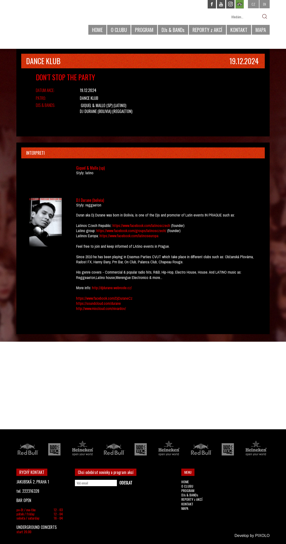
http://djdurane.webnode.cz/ (112, 287)
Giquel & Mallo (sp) (96, 105)
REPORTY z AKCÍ (207, 29)
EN (264, 4)
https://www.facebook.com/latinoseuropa (129, 235)
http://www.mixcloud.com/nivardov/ (101, 308)
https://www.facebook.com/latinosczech (141, 225)
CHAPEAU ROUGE (43, 19)
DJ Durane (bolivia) (95, 111)
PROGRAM (144, 29)
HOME (97, 29)
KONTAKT (238, 29)
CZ (253, 4)
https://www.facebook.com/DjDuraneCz (104, 298)
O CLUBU (119, 29)
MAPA (260, 29)
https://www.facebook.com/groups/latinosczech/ (130, 230)
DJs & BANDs (173, 29)
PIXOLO (262, 536)
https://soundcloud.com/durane (98, 303)
